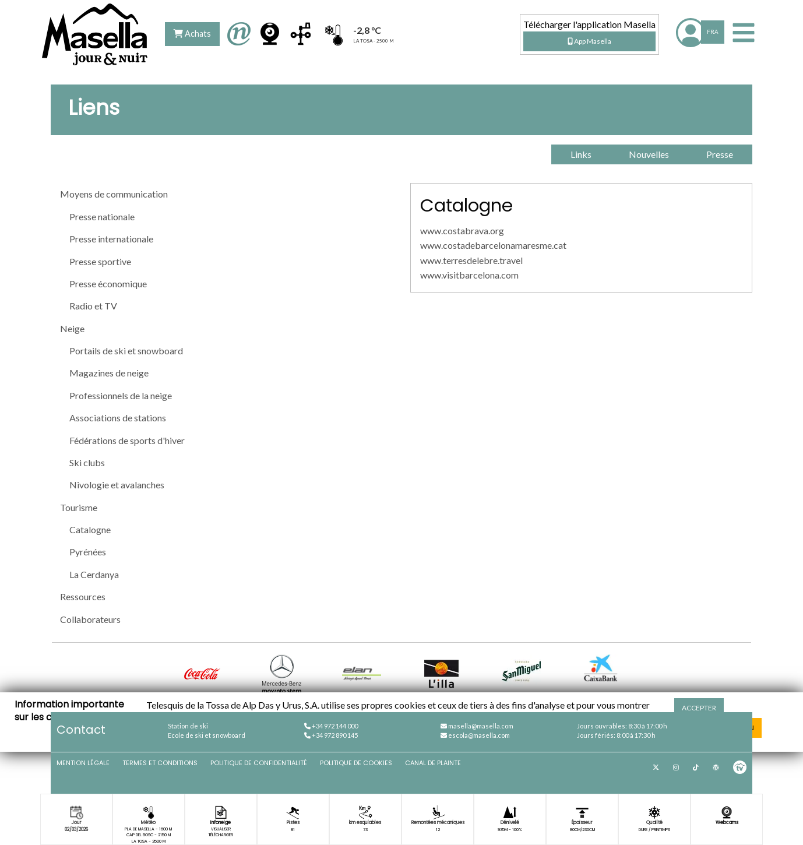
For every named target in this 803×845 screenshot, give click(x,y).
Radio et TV (93, 305)
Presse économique (108, 283)
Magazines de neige (109, 372)
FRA (713, 32)
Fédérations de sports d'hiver (127, 440)
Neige (72, 328)
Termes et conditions (160, 762)
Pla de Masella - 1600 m (148, 829)
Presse (719, 154)
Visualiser (221, 829)
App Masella (589, 41)
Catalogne (90, 529)
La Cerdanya (94, 574)
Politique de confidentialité (258, 762)
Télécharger (221, 834)
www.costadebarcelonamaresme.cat (493, 245)
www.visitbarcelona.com (469, 274)
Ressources (82, 596)
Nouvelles (649, 154)
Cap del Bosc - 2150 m (148, 834)
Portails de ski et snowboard (126, 350)
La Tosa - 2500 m (148, 841)
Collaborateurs (90, 619)
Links (580, 154)
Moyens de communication (114, 193)
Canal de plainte (433, 762)
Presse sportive (100, 261)
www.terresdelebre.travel (471, 260)
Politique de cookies (356, 762)
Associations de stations (117, 417)
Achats (192, 33)
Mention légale (83, 762)
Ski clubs (87, 462)
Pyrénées (87, 551)
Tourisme (78, 507)
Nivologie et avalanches (116, 484)
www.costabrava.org (462, 230)
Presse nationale (102, 216)
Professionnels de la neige (120, 395)
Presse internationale (111, 238)
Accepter (699, 707)
